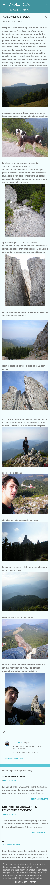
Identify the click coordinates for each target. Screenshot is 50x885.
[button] (46, 17)
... (3, 841)
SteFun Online (20, 5)
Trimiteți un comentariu (15, 758)
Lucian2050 (18, 742)
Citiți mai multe (39, 799)
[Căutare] (46, 5)
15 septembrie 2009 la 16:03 (25, 752)
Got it (33, 882)
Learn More (21, 882)
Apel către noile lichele (13, 776)
